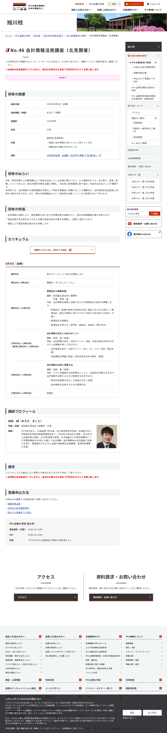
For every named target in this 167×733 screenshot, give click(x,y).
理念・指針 (130, 636)
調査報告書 (144, 677)
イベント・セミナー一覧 (104, 677)
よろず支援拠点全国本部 (96, 636)
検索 (154, 202)
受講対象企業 (14, 493)
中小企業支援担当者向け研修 (143, 78)
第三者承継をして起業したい (57, 645)
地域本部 (79, 4)
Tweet (25, 46)
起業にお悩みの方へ (107, 10)
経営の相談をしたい (14, 632)
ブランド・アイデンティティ (138, 640)
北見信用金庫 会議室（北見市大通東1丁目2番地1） (74, 144)
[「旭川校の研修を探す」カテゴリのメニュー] (157, 44)
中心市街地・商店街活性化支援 (99, 657)
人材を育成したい (13, 657)
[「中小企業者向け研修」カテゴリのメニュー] (155, 51)
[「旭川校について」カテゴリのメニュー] (157, 95)
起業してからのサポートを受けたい (60, 640)
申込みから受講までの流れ (144, 69)
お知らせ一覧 (134, 163)
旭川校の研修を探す (53, 24)
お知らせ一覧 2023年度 (143, 187)
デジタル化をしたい (14, 636)
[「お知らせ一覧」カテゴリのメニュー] (157, 163)
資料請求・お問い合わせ (139, 155)
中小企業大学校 (96, 4)
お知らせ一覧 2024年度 (143, 182)
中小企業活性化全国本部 (96, 640)
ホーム (8, 24)
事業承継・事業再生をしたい (17, 649)
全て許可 (152, 712)
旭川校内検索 (132, 198)
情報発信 (63, 685)
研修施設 (138, 112)
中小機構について (153, 10)
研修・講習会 (91, 649)
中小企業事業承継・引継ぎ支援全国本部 (103, 645)
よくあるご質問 (139, 132)
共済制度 (144, 669)
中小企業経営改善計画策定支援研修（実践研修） (143, 87)
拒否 (132, 712)
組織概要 (129, 632)
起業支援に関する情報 (95, 653)
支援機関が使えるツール (96, 632)
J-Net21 (104, 685)
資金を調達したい (13, 661)
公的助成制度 (134, 147)
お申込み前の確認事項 (18, 497)
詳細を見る (128, 718)
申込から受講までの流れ (19, 501)
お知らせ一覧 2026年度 (143, 170)
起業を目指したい (53, 632)
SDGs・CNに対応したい (15, 640)
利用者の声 (133, 139)
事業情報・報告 (132, 649)
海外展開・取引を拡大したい (17, 645)
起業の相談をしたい (54, 636)
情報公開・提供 (132, 653)
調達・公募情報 (23, 669)
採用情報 (23, 685)
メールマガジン (63, 677)
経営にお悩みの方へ (81, 10)
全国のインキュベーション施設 (23, 677)
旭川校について (135, 95)
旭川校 (37, 24)
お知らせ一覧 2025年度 (143, 176)
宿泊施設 (138, 126)
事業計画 (129, 645)
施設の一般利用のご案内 (144, 119)
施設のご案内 (138, 107)
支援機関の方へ (130, 10)
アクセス (136, 101)
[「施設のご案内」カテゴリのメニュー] (155, 107)
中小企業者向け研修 (76, 24)
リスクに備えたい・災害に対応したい (21, 653)
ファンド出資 (91, 661)
